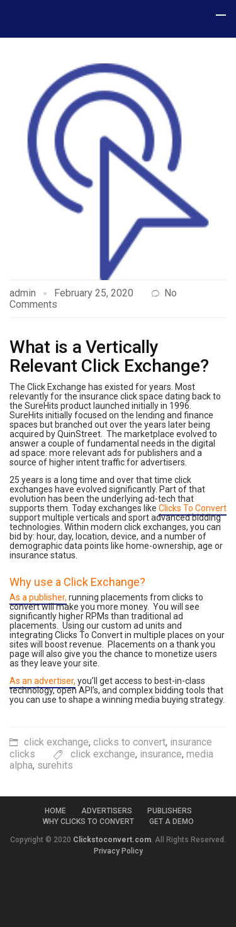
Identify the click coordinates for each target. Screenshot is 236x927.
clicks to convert (129, 742)
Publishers (169, 810)
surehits (55, 765)
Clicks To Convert (193, 508)
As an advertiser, (42, 681)
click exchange (56, 742)
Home (55, 810)
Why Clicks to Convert (88, 821)
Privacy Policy (118, 851)
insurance (161, 754)
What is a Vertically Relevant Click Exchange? (108, 356)
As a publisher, (38, 597)
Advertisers (106, 810)
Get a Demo (171, 821)
